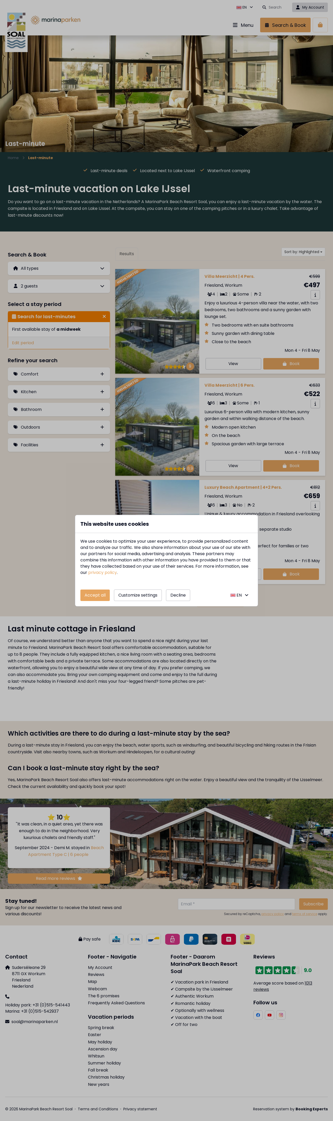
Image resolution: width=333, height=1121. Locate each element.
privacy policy (102, 572)
